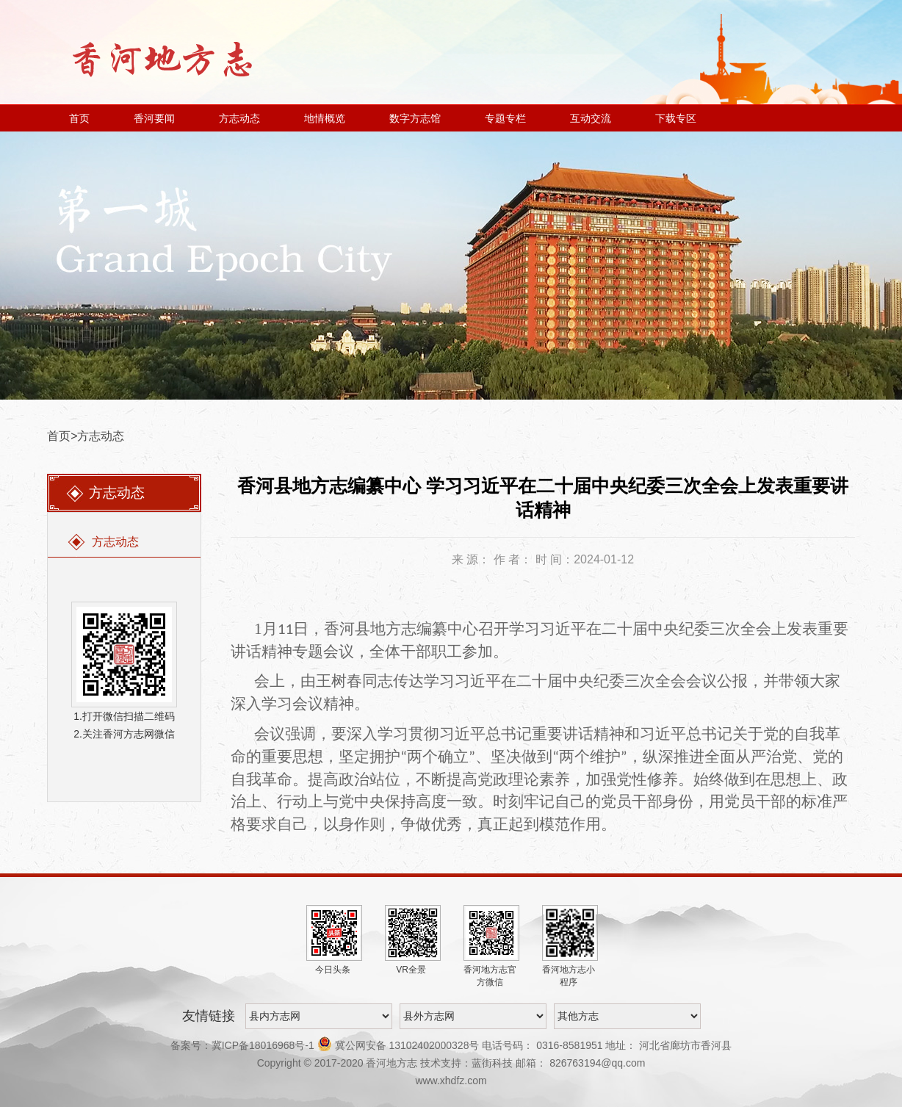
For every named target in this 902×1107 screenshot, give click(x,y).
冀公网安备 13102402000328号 (400, 1045)
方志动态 (239, 118)
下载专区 (675, 118)
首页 (79, 118)
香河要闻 (154, 118)
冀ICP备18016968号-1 (263, 1045)
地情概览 (324, 118)
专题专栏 (505, 118)
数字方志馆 (415, 118)
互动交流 (590, 118)
